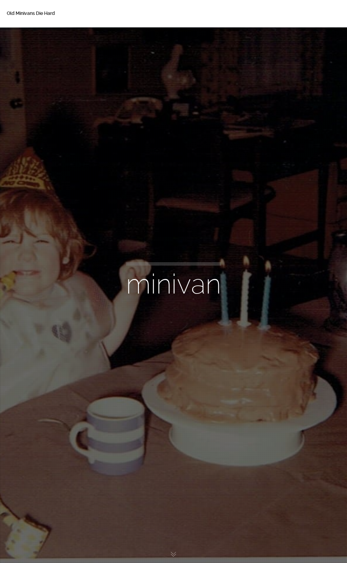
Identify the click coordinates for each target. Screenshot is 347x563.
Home (23, 37)
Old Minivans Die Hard (31, 13)
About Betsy (30, 51)
